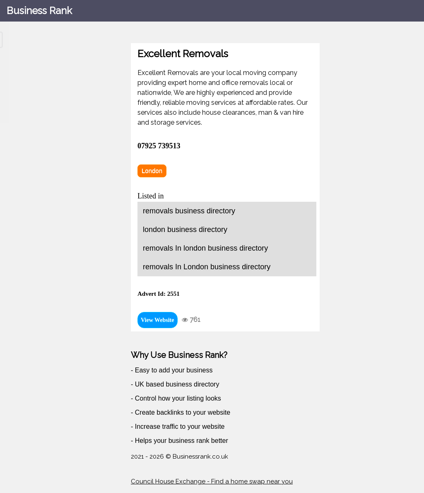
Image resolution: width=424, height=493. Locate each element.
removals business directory (189, 211)
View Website (157, 320)
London (152, 170)
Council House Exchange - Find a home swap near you (212, 481)
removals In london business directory (205, 248)
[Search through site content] (53, 39)
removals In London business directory (206, 267)
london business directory (185, 229)
